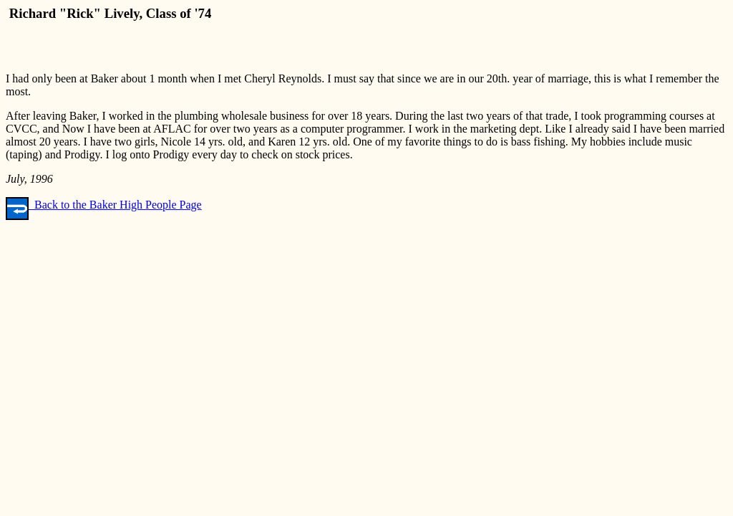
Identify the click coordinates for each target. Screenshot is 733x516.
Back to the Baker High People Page (104, 205)
